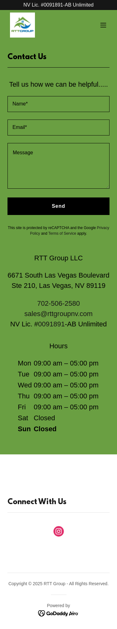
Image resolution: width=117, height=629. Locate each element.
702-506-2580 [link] (58, 303)
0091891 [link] (51, 324)
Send (58, 206)
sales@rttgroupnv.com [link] (58, 314)
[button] (103, 25)
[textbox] (58, 104)
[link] (22, 25)
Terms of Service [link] (62, 233)
